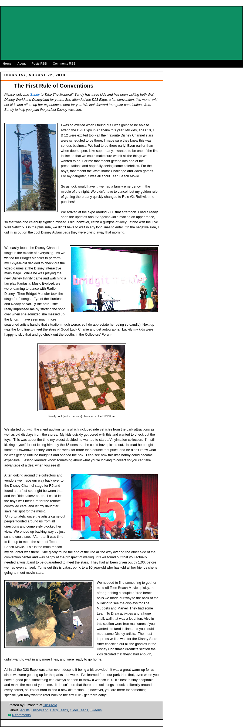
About (21, 63)
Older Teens (79, 710)
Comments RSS (64, 63)
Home (7, 63)
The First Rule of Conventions (53, 85)
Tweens (96, 710)
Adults (24, 710)
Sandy (35, 94)
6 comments (21, 715)
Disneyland (40, 710)
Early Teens (59, 710)
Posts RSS (39, 63)
